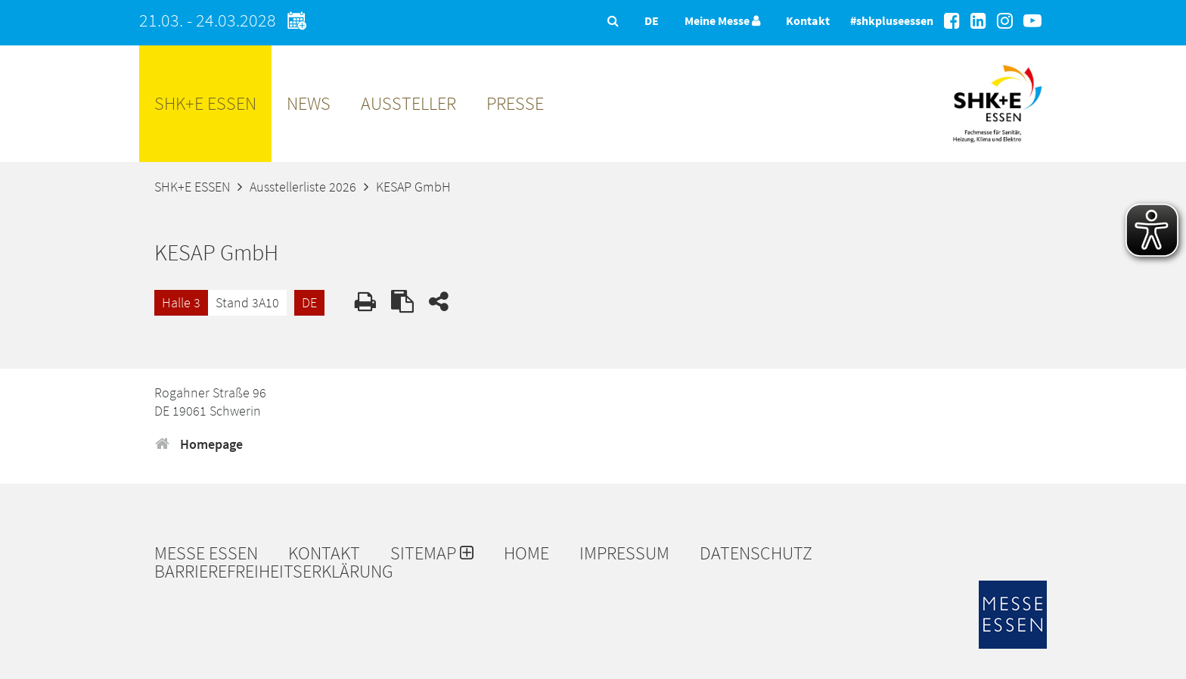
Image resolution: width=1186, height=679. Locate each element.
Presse (515, 103)
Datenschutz (756, 553)
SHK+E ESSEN (205, 103)
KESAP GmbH (413, 186)
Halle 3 (181, 302)
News (309, 103)
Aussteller (408, 103)
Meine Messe (722, 20)
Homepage (198, 444)
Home (526, 553)
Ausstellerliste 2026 (303, 186)
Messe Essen (206, 553)
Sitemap (431, 553)
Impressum (624, 553)
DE (309, 302)
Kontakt (808, 20)
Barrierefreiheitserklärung (273, 571)
